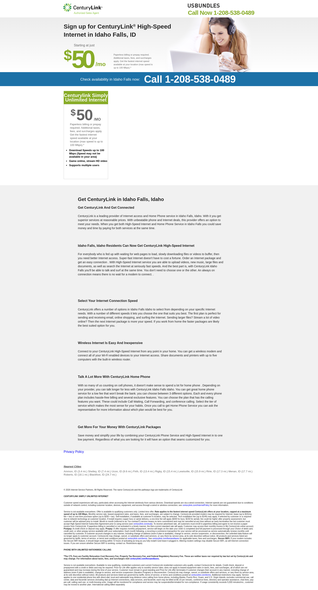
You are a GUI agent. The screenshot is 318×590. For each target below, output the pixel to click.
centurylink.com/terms (137, 538)
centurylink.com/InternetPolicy (196, 505)
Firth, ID (137, 471)
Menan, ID (234, 471)
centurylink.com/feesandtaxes (166, 538)
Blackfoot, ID (97, 474)
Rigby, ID (160, 471)
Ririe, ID (211, 471)
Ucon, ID (117, 471)
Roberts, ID (70, 474)
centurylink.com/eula (142, 524)
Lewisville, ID (186, 471)
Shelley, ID (94, 471)
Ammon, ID (70, 471)
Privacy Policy (74, 451)
